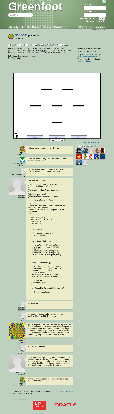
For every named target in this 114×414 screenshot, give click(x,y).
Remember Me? (86, 18)
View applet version (93, 142)
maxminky (20, 373)
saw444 (21, 196)
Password (88, 11)
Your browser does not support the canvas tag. (57, 106)
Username (88, 4)
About (15, 399)
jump (87, 54)
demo (83, 54)
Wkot (23, 319)
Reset (61, 140)
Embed (84, 142)
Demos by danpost (84, 61)
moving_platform (83, 56)
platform (92, 54)
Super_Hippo (19, 163)
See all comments (66, 391)
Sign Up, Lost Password (95, 21)
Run (53, 140)
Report (93, 30)
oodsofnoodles (18, 174)
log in (43, 391)
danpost (21, 35)
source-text (93, 56)
